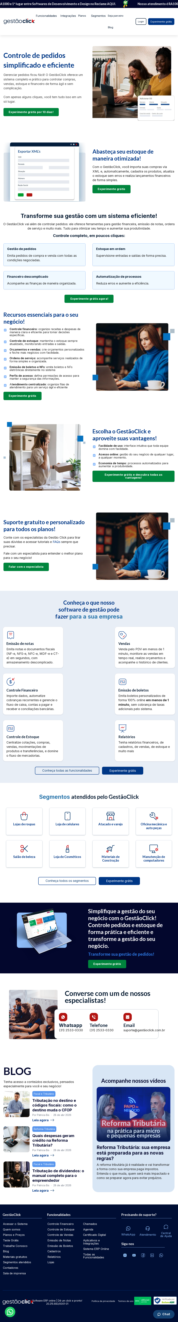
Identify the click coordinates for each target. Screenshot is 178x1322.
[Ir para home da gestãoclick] (19, 22)
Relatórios (54, 1257)
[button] (10, 1312)
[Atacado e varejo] (111, 821)
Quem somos (11, 1229)
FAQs (57, 542)
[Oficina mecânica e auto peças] (154, 821)
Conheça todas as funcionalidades (67, 770)
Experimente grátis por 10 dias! (31, 112)
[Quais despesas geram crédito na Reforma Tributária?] (16, 1139)
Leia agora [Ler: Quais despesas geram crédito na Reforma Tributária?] (43, 1155)
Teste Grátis (11, 1240)
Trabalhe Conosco (15, 1246)
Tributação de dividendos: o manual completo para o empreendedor (58, 1176)
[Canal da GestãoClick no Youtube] (134, 1255)
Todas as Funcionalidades (93, 1256)
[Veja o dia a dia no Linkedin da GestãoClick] (152, 1255)
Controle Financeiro (60, 1224)
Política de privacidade (103, 1301)
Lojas (50, 1262)
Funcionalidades (44, 15)
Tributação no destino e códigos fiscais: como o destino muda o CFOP (54, 1105)
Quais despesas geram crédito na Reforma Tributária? (53, 1140)
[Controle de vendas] (145, 647)
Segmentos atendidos (17, 1262)
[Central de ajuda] (166, 1230)
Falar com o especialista (26, 566)
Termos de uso (126, 1301)
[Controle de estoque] (33, 740)
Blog (37, 27)
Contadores (10, 1267)
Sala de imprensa (14, 1273)
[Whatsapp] (128, 1230)
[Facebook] (143, 1255)
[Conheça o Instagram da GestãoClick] (125, 1255)
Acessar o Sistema (15, 1224)
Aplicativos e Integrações (91, 1242)
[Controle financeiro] (33, 694)
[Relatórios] (145, 740)
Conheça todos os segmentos (67, 881)
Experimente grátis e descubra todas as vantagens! (133, 476)
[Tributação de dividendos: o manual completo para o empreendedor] (16, 1174)
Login (141, 21)
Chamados (90, 1224)
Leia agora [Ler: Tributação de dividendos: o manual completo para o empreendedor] (43, 1190)
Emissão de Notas (59, 1240)
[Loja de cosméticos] (68, 853)
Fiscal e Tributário (44, 1093)
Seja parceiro (114, 15)
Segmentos (96, 15)
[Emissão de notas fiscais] (33, 647)
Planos (81, 15)
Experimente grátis (161, 21)
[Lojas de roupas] (24, 821)
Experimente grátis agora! (89, 298)
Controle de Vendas (60, 1235)
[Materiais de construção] (111, 853)
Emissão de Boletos (60, 1246)
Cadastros (54, 1251)
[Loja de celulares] (68, 821)
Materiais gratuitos (15, 1257)
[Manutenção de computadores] (154, 853)
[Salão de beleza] (24, 853)
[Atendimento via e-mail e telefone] (147, 1230)
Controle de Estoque (60, 1229)
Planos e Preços (14, 1235)
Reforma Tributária (44, 1128)
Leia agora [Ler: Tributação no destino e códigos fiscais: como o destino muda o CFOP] (43, 1120)
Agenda (88, 1229)
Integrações (65, 15)
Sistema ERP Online (96, 1249)
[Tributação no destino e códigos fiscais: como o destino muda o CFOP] (16, 1104)
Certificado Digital (94, 1235)
